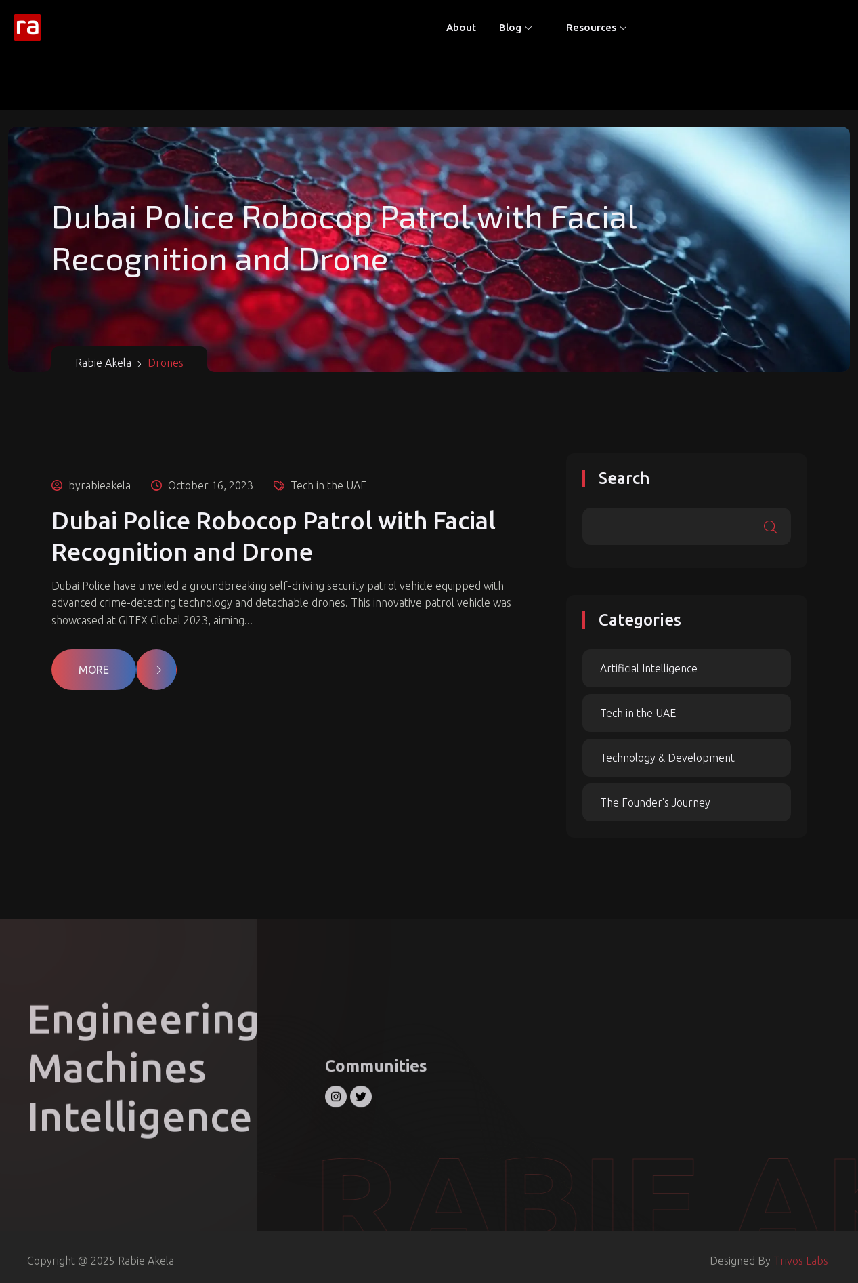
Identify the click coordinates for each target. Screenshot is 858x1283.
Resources (591, 27)
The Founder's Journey (655, 802)
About (461, 27)
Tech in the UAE (328, 485)
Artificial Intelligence (649, 668)
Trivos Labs (800, 1267)
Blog (510, 27)
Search (624, 478)
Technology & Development (667, 758)
